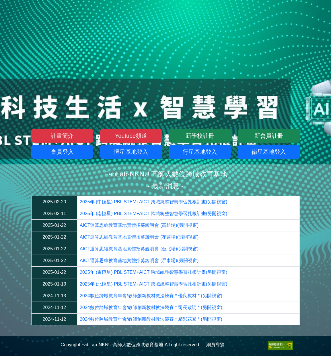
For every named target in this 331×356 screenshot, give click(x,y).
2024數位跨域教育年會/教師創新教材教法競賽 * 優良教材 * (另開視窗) (151, 295)
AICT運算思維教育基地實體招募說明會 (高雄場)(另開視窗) (139, 225)
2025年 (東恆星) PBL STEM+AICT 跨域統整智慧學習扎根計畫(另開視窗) (153, 272)
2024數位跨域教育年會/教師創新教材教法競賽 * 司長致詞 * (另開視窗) (151, 307)
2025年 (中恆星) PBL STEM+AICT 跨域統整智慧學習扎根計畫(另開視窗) (153, 201)
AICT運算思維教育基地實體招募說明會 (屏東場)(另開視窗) (139, 260)
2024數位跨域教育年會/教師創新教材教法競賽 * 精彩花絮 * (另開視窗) (151, 319)
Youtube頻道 (131, 136)
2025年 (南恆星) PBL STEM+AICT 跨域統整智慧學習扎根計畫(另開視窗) (153, 213)
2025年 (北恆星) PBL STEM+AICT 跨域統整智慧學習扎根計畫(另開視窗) (153, 284)
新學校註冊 (200, 136)
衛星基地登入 (269, 152)
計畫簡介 (62, 136)
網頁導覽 (215, 344)
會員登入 (62, 152)
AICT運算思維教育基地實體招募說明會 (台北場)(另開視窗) (139, 248)
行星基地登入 (200, 152)
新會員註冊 (268, 136)
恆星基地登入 (131, 152)
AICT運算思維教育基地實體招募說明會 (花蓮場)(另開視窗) (139, 237)
